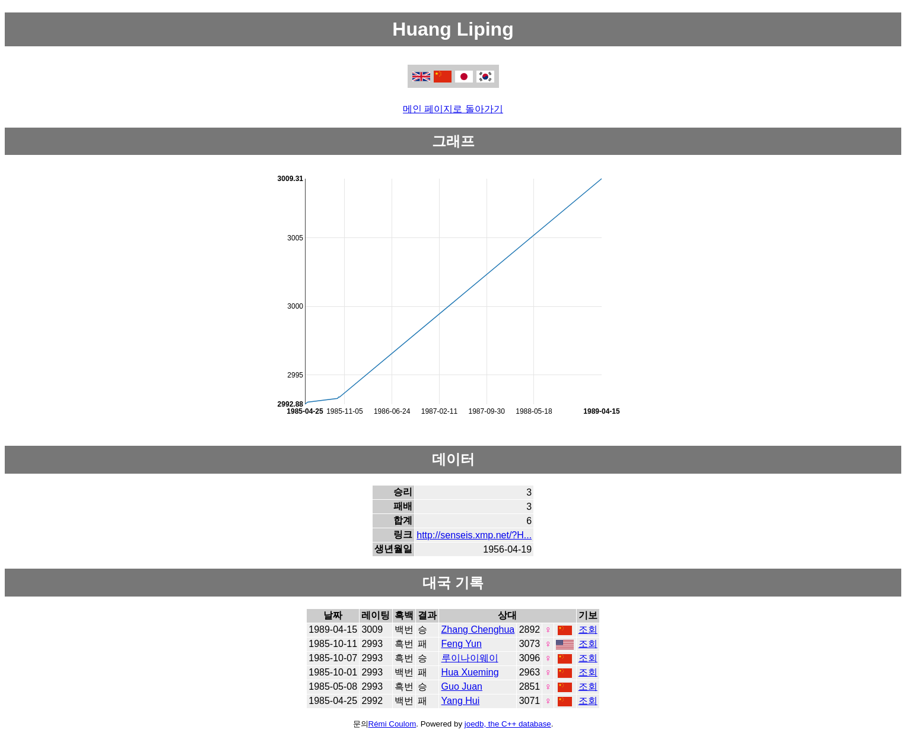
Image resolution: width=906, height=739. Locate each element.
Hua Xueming (470, 672)
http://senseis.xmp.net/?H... (474, 535)
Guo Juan (461, 686)
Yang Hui (460, 701)
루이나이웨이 (469, 658)
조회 (587, 629)
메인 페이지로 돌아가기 (453, 109)
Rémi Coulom (392, 723)
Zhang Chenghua (478, 629)
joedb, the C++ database (508, 723)
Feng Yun (461, 644)
